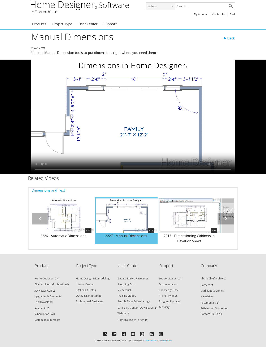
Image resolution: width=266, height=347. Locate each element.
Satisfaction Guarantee (214, 308)
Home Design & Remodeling (93, 278)
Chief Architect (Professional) (51, 284)
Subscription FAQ (44, 314)
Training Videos (126, 295)
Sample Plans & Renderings (133, 301)
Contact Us (218, 14)
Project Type (62, 24)
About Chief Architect (213, 278)
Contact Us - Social (212, 314)
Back (229, 38)
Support (110, 24)
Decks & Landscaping (88, 295)
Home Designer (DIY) (46, 278)
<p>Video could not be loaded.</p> (133, 117)
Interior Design (85, 284)
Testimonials (208, 302)
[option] (63, 220)
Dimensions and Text (48, 190)
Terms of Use (150, 340)
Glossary (164, 307)
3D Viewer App (43, 290)
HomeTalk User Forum (130, 320)
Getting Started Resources (132, 278)
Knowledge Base (169, 290)
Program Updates (169, 301)
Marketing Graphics (212, 290)
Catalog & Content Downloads (135, 307)
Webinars (123, 313)
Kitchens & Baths (86, 290)
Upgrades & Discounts (47, 296)
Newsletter (207, 296)
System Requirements (47, 320)
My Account (201, 14)
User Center (88, 24)
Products (39, 24)
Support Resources (170, 278)
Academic (40, 308)
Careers (205, 285)
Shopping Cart (125, 284)
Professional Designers (89, 301)
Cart (232, 14)
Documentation (168, 284)
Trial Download (43, 302)
